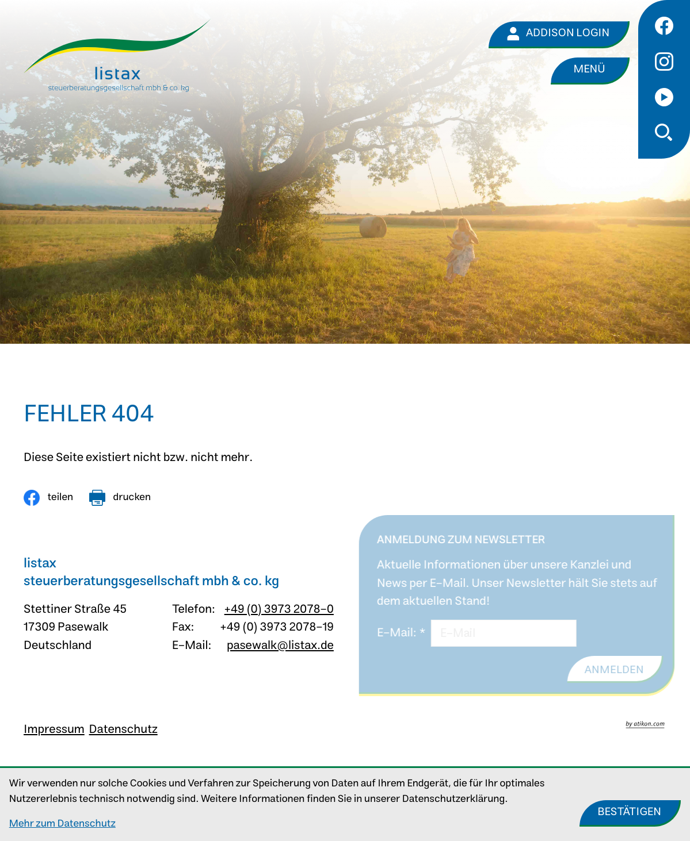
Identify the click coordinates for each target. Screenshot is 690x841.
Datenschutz (123, 729)
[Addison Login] (559, 34)
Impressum (54, 729)
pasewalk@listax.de (280, 646)
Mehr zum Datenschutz (62, 824)
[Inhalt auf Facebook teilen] (48, 498)
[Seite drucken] (120, 498)
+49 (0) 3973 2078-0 (279, 610)
